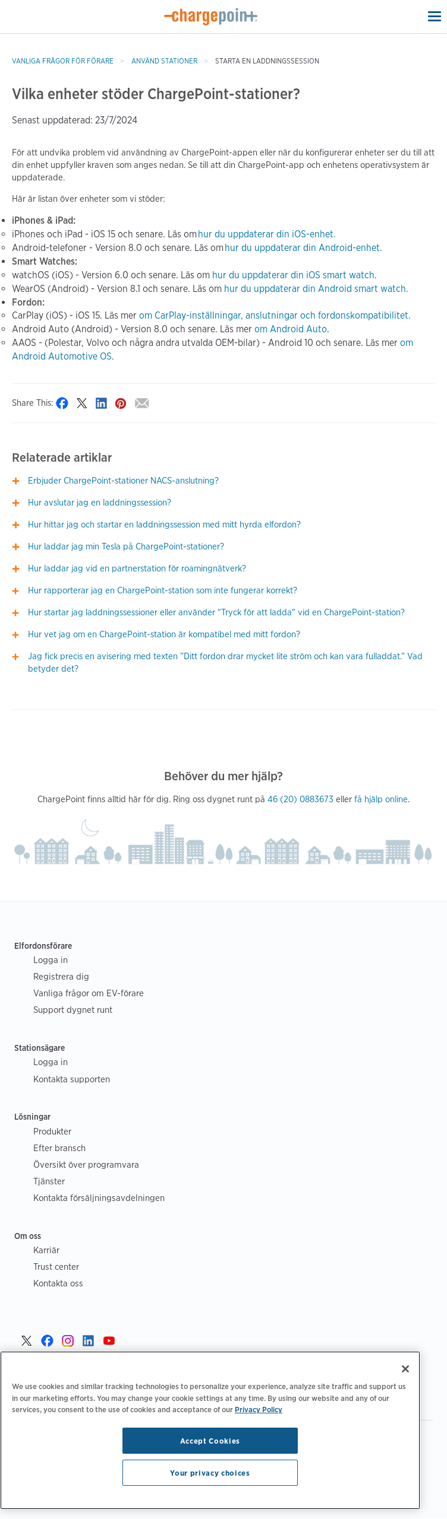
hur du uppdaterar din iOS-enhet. (267, 234)
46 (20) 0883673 (300, 799)
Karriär (46, 1250)
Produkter (52, 1131)
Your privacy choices (210, 1472)
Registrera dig (61, 976)
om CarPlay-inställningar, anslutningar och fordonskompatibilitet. (275, 315)
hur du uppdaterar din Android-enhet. (303, 247)
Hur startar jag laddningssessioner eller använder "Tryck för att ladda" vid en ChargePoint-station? (216, 612)
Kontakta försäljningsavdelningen (99, 1197)
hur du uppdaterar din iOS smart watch (293, 275)
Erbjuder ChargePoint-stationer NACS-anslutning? (123, 480)
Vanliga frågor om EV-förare (88, 993)
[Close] (405, 1369)
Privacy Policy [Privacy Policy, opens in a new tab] (258, 1409)
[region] (210, 1430)
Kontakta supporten (71, 1079)
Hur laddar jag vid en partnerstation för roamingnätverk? (137, 568)
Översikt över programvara (86, 1164)
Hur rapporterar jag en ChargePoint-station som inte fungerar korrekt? (162, 590)
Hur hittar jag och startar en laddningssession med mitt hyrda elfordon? (164, 524)
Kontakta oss (58, 1283)
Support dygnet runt (72, 1009)
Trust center (56, 1266)
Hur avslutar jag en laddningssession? (99, 502)
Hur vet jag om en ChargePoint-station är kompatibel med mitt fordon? (164, 634)
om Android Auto (290, 329)
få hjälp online (381, 799)
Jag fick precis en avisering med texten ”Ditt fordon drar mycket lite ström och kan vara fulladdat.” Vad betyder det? (225, 662)
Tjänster (49, 1181)
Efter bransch (59, 1147)
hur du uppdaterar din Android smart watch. (316, 288)
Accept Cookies (210, 1440)
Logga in (50, 959)
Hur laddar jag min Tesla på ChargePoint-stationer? (126, 546)
